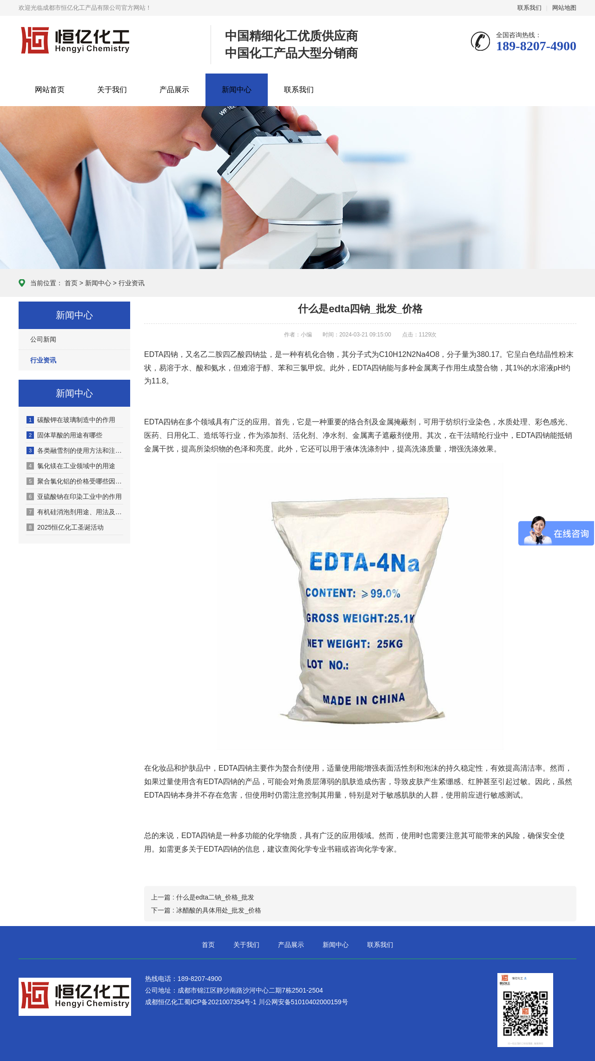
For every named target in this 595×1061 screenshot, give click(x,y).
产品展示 (174, 90)
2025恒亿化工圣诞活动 (65, 527)
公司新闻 (43, 339)
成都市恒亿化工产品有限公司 (75, 42)
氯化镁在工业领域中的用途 (70, 466)
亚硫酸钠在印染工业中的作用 (74, 496)
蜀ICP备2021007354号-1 (221, 1002)
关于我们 (112, 90)
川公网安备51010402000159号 (303, 1002)
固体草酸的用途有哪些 (64, 435)
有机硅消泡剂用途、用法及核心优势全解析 (74, 512)
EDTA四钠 (198, 835)
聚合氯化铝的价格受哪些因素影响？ (74, 481)
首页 (71, 283)
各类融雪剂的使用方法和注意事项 (74, 450)
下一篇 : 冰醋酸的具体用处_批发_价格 (206, 910)
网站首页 (50, 90)
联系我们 (529, 7)
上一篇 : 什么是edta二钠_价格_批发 (203, 897)
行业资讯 (132, 283)
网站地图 (564, 7)
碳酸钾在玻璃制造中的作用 (70, 419)
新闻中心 (236, 90)
